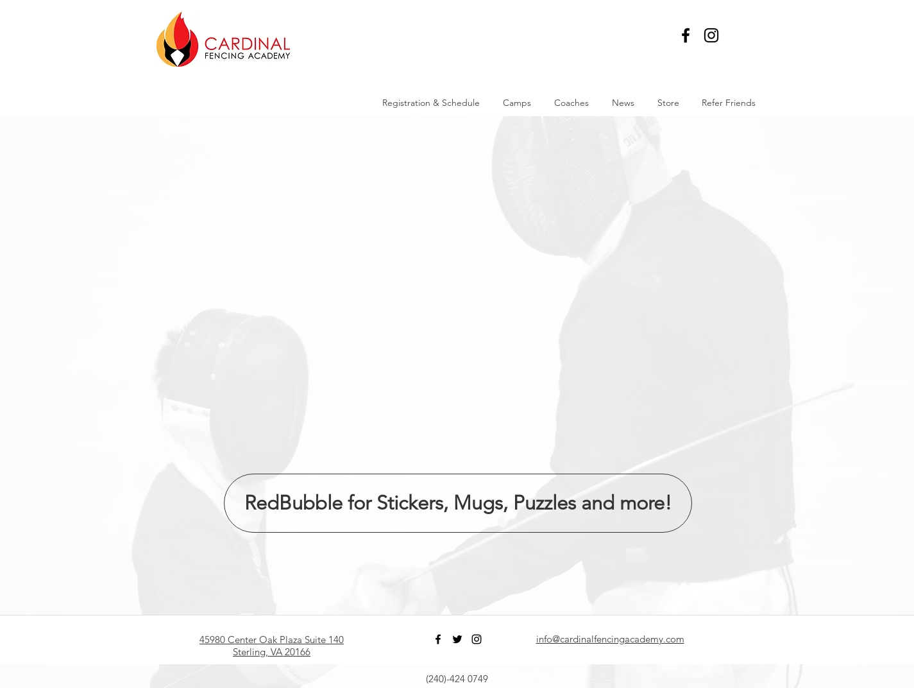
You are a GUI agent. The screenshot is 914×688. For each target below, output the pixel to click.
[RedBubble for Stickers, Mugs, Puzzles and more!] (458, 503)
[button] (747, 35)
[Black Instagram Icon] (711, 35)
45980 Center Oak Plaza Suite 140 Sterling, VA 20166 (271, 645)
